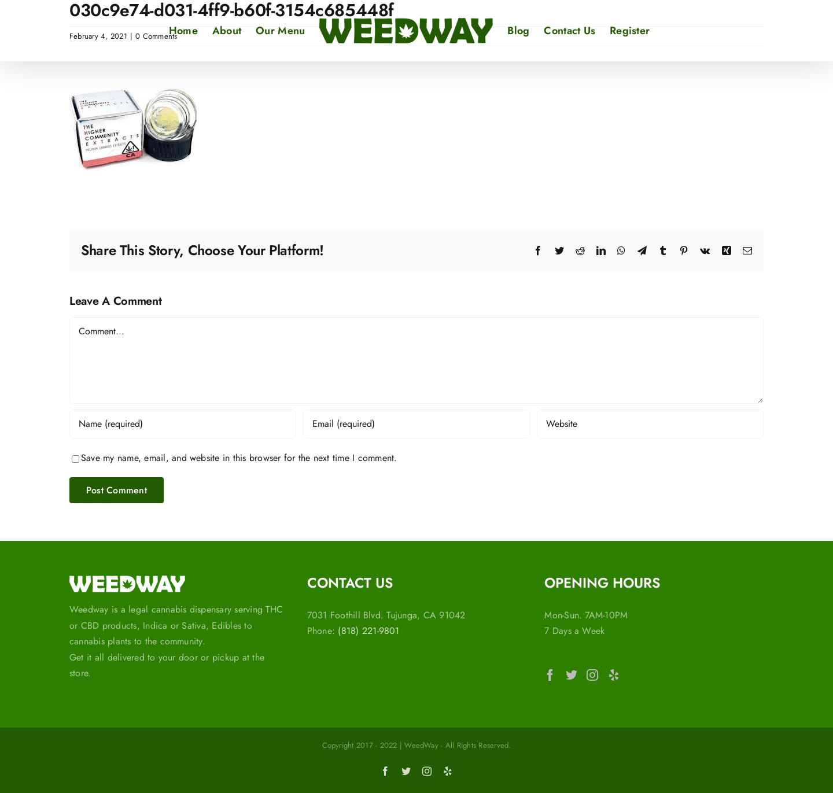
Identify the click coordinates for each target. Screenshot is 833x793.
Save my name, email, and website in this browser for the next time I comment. (239, 457)
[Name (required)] (182, 424)
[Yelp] (614, 675)
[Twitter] (571, 675)
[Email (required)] (416, 424)
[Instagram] (592, 675)
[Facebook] (550, 675)
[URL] (650, 424)
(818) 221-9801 (368, 630)
